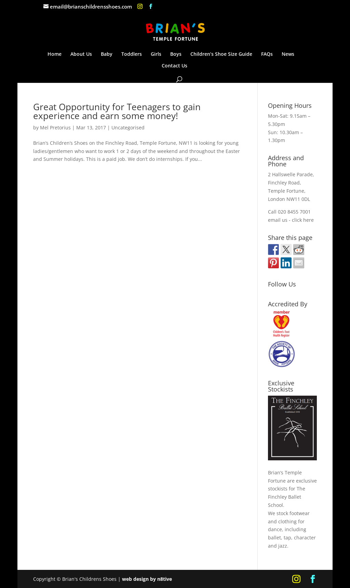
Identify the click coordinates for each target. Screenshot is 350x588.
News (288, 54)
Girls (156, 54)
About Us (81, 54)
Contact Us (174, 66)
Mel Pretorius (55, 127)
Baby (106, 54)
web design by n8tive (147, 579)
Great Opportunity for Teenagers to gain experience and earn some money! (117, 111)
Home (55, 54)
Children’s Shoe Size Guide (221, 54)
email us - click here (291, 220)
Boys (175, 54)
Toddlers (131, 54)
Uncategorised (128, 127)
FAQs (267, 54)
